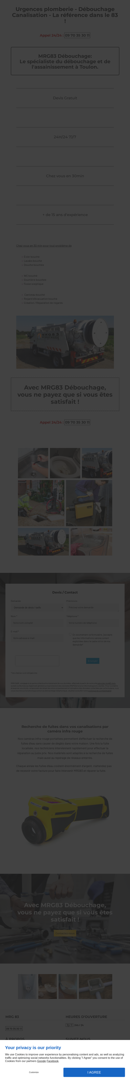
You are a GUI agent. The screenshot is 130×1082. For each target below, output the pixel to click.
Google (41, 1061)
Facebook (52, 1061)
